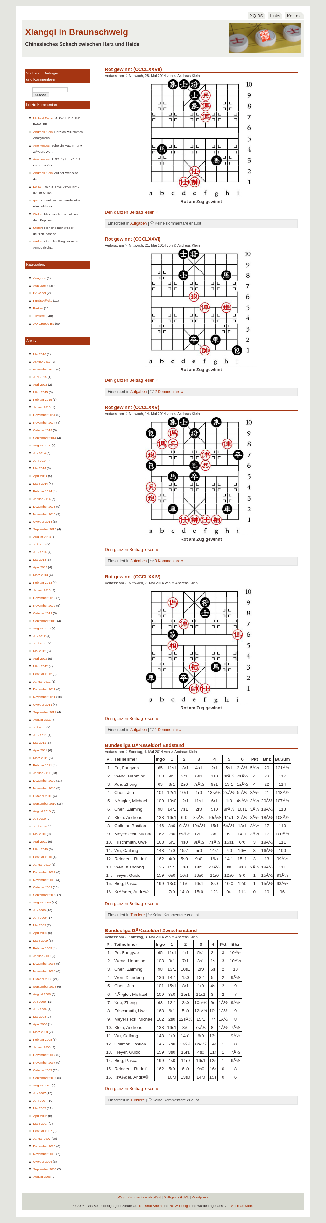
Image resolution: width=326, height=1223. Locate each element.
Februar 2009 (42, 948)
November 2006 (44, 1154)
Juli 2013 (39, 544)
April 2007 (40, 1116)
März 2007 (40, 1123)
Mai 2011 (39, 742)
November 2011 (44, 697)
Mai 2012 (39, 651)
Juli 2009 (39, 910)
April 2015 (40, 384)
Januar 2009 (42, 956)
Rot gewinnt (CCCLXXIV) (132, 576)
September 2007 (44, 1077)
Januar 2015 (42, 407)
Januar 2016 (42, 361)
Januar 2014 (42, 499)
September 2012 (44, 620)
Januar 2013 (42, 590)
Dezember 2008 (44, 963)
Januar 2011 (42, 773)
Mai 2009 (39, 925)
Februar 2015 (42, 399)
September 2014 (44, 437)
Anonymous (41, 145)
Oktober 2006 (42, 1161)
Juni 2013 (40, 552)
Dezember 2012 (44, 598)
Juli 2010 (39, 818)
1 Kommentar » (168, 729)
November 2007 (44, 1062)
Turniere (39, 316)
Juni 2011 (40, 735)
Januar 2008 (42, 1047)
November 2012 (44, 605)
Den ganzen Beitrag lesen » (131, 212)
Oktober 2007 (42, 1070)
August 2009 (42, 902)
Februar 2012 (42, 674)
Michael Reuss (43, 118)
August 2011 (42, 719)
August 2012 (42, 628)
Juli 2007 (39, 1093)
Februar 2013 (42, 582)
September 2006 (44, 1169)
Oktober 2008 (42, 979)
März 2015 (40, 392)
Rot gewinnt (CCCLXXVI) (132, 239)
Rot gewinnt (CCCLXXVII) (133, 69)
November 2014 (44, 422)
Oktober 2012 (42, 613)
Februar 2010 (42, 857)
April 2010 (40, 841)
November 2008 (44, 971)
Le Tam (38, 186)
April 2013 (40, 567)
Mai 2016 (39, 354)
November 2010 (44, 788)
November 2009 (44, 880)
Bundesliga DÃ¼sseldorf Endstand (144, 745)
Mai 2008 (39, 1016)
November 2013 (44, 514)
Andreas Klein (43, 132)
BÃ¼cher (39, 293)
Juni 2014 (40, 460)
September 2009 (44, 894)
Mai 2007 (39, 1108)
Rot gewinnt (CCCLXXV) (132, 407)
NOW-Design (179, 1206)
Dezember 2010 (44, 780)
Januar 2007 (42, 1138)
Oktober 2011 (42, 704)
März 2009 (40, 940)
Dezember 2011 (44, 689)
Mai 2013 (39, 559)
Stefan (37, 214)
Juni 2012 (40, 643)
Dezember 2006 (44, 1146)
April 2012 (40, 658)
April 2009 (40, 933)
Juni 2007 (40, 1100)
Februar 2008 (42, 1039)
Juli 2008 (39, 1001)
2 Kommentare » (169, 392)
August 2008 (42, 994)
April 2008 (40, 1024)
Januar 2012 (42, 681)
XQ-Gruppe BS (43, 323)
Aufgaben (39, 285)
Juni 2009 (40, 917)
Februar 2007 (42, 1131)
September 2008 (44, 986)
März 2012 (40, 666)
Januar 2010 (42, 864)
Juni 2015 (40, 377)
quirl (36, 200)
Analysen (39, 278)
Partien (38, 308)
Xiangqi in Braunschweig (76, 32)
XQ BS (256, 15)
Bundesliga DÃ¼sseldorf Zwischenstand (151, 930)
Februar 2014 (42, 491)
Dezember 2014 (44, 415)
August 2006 (42, 1176)
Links (275, 15)
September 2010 (44, 803)
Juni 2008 (40, 1009)
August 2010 (42, 811)
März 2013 (40, 575)
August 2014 (42, 445)
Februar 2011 (42, 765)
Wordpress (200, 1197)
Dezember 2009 (44, 872)
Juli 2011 (39, 727)
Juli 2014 (39, 453)
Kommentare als (144, 1197)
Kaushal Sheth (150, 1206)
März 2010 (40, 849)
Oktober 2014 (42, 430)
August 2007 (42, 1085)
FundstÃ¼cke (42, 300)
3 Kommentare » (169, 561)
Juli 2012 (39, 636)
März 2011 (40, 758)
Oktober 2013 (42, 521)
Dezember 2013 (44, 506)
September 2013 (44, 529)
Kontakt (294, 15)
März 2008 (40, 1032)
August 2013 (42, 536)
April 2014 (40, 476)
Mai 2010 (39, 834)
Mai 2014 (39, 468)
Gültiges (176, 1197)
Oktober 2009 (42, 887)
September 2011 (44, 712)
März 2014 (40, 483)
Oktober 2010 (42, 796)
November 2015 (44, 369)
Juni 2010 (40, 826)
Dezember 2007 (44, 1055)
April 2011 (40, 750)
